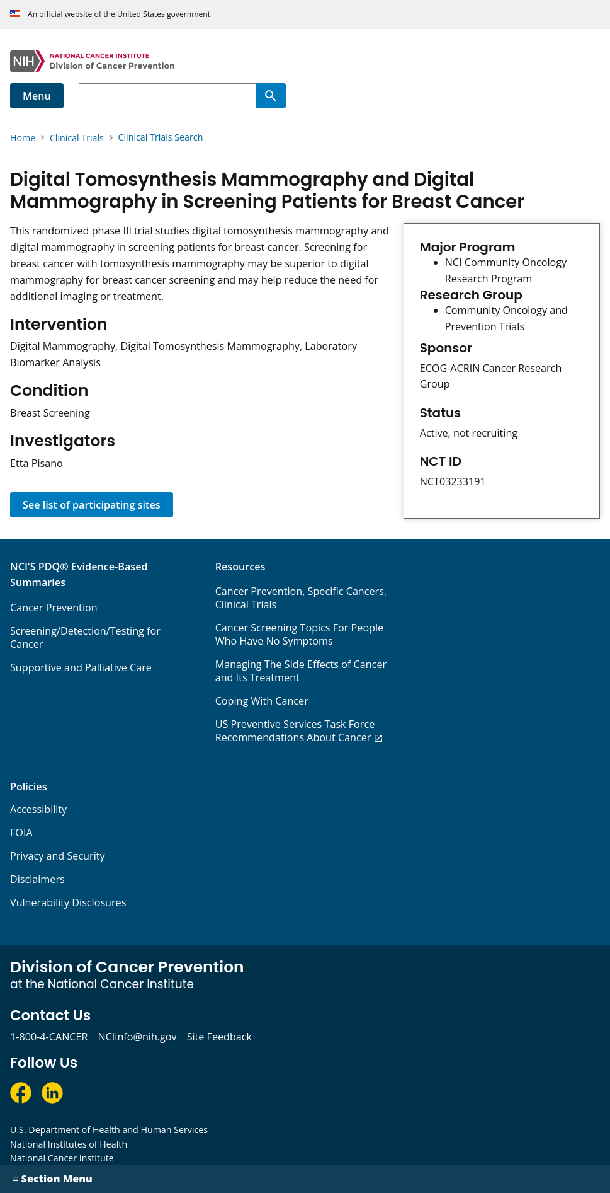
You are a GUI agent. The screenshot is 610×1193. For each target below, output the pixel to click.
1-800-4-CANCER (49, 1037)
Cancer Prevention (54, 607)
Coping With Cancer (261, 701)
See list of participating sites (92, 505)
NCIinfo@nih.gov (137, 1037)
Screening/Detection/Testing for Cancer (85, 637)
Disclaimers (37, 879)
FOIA (21, 832)
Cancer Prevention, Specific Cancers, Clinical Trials (301, 597)
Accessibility (38, 809)
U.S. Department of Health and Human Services (109, 1130)
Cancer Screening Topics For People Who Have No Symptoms (299, 634)
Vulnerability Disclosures (68, 902)
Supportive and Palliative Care (81, 667)
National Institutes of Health (68, 1144)
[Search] (271, 95)
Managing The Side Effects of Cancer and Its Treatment (301, 670)
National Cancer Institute (62, 1158)
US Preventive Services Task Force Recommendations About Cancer (295, 730)
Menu (37, 96)
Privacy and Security (57, 856)
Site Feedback (219, 1037)
